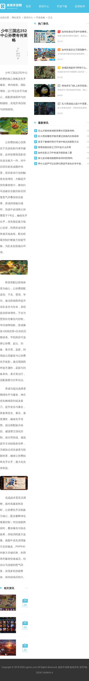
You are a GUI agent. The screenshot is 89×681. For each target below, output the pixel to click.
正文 (50, 17)
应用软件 (80, 6)
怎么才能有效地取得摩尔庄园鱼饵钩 (56, 130)
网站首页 (16, 17)
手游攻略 (40, 17)
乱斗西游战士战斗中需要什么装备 (73, 103)
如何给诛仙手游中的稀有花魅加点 (73, 31)
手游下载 (62, 6)
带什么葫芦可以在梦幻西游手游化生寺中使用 (60, 163)
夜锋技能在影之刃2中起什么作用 (54, 147)
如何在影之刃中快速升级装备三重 (55, 152)
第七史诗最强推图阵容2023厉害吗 (55, 158)
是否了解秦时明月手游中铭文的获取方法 (58, 141)
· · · (26, 588)
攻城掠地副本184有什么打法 (73, 67)
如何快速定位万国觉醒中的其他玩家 (73, 49)
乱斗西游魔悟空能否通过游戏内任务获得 (58, 136)
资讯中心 (44, 6)
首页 (28, 6)
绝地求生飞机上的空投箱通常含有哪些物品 (73, 85)
